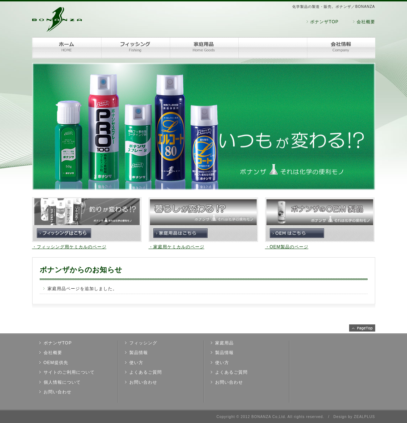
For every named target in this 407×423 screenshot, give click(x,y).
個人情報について (62, 382)
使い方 (136, 362)
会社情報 (341, 48)
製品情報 (138, 352)
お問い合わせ (57, 391)
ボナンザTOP (324, 21)
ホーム (66, 48)
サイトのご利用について (69, 372)
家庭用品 (203, 48)
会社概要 (366, 21)
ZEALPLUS (364, 417)
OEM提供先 (56, 362)
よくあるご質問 (145, 372)
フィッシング (135, 48)
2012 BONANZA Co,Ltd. (263, 417)
